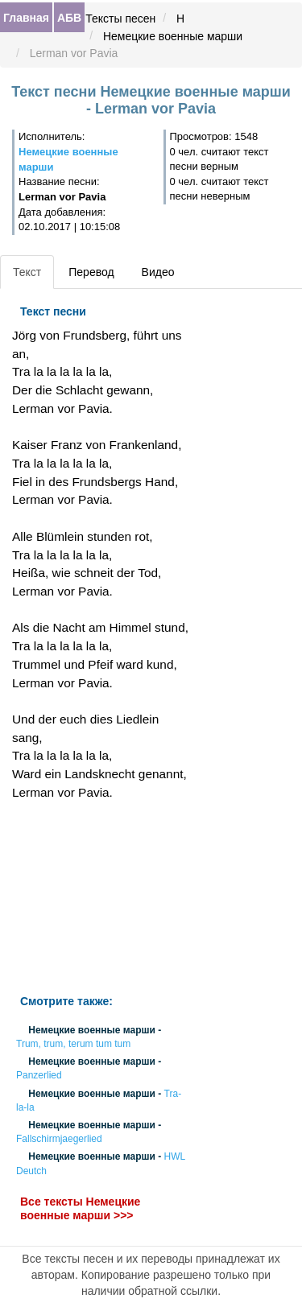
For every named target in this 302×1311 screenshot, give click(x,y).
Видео (158, 272)
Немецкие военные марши (172, 36)
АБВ (69, 17)
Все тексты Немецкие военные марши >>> (80, 1208)
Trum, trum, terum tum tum (73, 1043)
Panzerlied (39, 1076)
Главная (26, 17)
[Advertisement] (100, 898)
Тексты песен (120, 18)
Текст (27, 272)
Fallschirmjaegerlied (59, 1139)
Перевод (91, 272)
